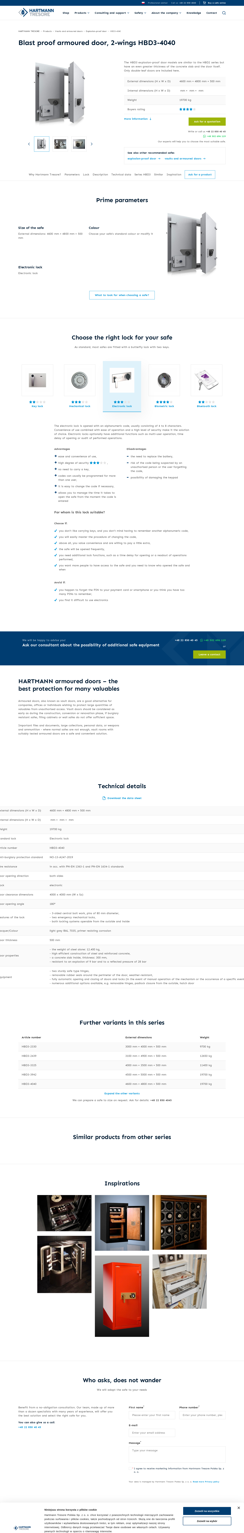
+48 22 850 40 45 (216, 131)
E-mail (133, 1417)
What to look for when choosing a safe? (122, 287)
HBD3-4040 (29, 1076)
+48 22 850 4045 (161, 1092)
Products (80, 12)
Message (135, 1435)
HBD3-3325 (29, 1057)
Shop (66, 12)
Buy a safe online (217, 3)
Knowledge (194, 12)
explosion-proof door (144, 158)
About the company (164, 12)
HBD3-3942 (29, 1067)
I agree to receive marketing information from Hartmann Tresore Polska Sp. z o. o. (179, 1462)
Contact (211, 12)
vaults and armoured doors (185, 158)
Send (137, 1501)
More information (138, 119)
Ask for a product (200, 174)
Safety (139, 12)
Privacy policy (212, 1474)
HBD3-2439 (29, 1048)
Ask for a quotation (207, 121)
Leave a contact (209, 647)
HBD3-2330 (29, 1039)
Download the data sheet (121, 790)
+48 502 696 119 (214, 136)
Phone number (189, 1400)
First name (136, 1400)
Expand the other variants (122, 1086)
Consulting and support (110, 12)
